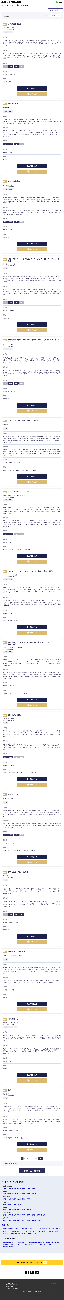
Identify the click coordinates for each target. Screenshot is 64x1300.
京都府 (9, 1209)
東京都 (28, 1193)
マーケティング (37, 1229)
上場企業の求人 (7, 1242)
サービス (48, 1229)
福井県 (19, 1199)
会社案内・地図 (9, 1283)
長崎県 (14, 1220)
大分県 (24, 1220)
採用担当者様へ (9, 1286)
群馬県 (14, 1193)
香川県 (33, 1215)
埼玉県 (19, 1193)
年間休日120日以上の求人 (32, 1244)
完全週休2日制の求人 (45, 1244)
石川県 (14, 1199)
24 (36, 1158)
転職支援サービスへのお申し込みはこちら (32, 1262)
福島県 (33, 1188)
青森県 (9, 1188)
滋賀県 (4, 1209)
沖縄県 (39, 1220)
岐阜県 (4, 1204)
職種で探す (6, 1225)
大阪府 (14, 1209)
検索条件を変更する (55, 10)
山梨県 (24, 1199)
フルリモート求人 (19, 1244)
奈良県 (24, 1209)
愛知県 (14, 1204)
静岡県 (9, 1204)
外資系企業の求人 (32, 1242)
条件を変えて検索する (32, 1171)
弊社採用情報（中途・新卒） (12, 1284)
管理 (23, 1229)
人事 (30, 1229)
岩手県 (19, 1188)
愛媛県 (38, 1215)
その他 (34, 1233)
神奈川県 (34, 1193)
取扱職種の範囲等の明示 (52, 1284)
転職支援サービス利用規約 (12, 1288)
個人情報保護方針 (54, 1283)
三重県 (19, 1204)
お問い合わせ (55, 1288)
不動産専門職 (13, 1233)
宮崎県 (28, 1220)
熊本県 (19, 1220)
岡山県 (14, 1215)
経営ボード (17, 1229)
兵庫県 (19, 1209)
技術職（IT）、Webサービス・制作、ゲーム (28, 1231)
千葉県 (24, 1193)
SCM (26, 1229)
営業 (43, 1229)
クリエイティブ (56, 1229)
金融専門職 (57, 1231)
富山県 (9, 1199)
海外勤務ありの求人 (8, 1244)
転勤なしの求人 (55, 1242)
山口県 (24, 1215)
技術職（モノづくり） (47, 1231)
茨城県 (4, 1193)
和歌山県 (29, 1209)
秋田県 (14, 1188)
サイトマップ (55, 1286)
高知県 (43, 1215)
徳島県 (28, 1215)
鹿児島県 (34, 1220)
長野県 (28, 1199)
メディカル (5, 1233)
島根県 (9, 1215)
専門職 (14, 1231)
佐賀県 (9, 1220)
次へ (39, 1158)
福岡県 (4, 1220)
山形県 (28, 1188)
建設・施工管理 (22, 1233)
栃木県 (9, 1193)
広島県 (19, 1215)
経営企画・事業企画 (8, 1229)
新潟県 (4, 1199)
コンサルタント (7, 1231)
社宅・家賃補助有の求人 (9, 1246)
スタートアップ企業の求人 (19, 1242)
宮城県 (24, 1188)
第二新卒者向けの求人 (44, 1242)
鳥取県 (4, 1215)
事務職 (29, 1233)
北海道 (4, 1188)
